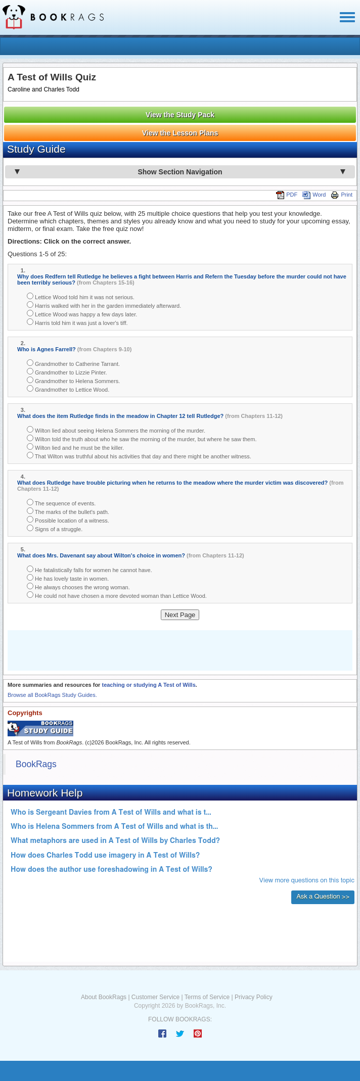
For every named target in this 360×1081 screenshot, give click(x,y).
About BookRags (103, 997)
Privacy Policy (254, 997)
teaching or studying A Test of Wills (148, 685)
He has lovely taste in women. (68, 578)
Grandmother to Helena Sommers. (73, 380)
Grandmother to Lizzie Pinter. (67, 371)
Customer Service (155, 997)
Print (341, 195)
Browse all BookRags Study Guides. (52, 695)
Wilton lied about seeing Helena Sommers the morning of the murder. (116, 430)
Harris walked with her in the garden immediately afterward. (104, 305)
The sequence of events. (61, 502)
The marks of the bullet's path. (68, 511)
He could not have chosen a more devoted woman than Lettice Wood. (117, 595)
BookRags (36, 764)
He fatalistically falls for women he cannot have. (89, 569)
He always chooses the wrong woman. (78, 586)
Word (314, 195)
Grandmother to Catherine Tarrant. (73, 363)
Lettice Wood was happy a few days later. (82, 313)
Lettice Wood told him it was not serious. (80, 296)
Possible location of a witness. (68, 520)
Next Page (180, 615)
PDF (286, 195)
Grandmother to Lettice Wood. (68, 389)
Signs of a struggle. (54, 528)
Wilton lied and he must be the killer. (75, 447)
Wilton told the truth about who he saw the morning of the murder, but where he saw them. (141, 438)
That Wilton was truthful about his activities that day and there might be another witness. (139, 455)
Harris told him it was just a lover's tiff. (77, 322)
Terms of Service (207, 997)
